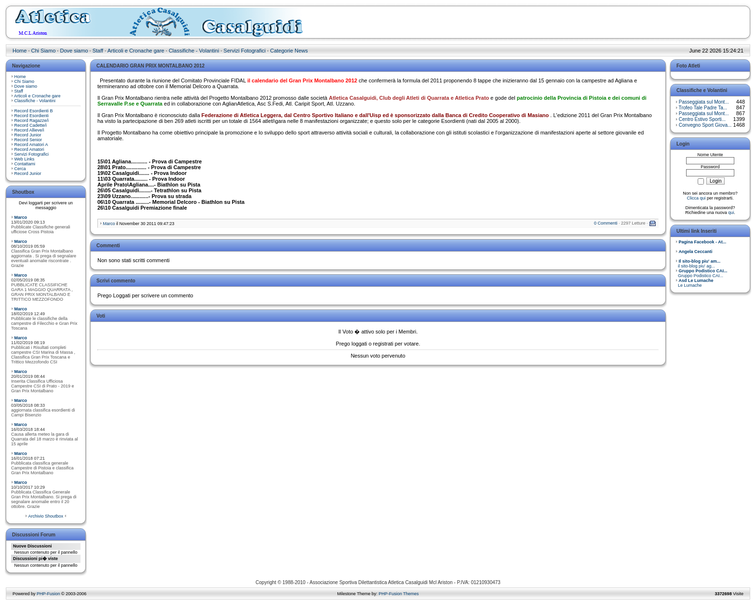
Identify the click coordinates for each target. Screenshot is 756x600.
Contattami (25, 163)
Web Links (24, 159)
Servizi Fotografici (245, 50)
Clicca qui (696, 198)
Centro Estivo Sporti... (702, 119)
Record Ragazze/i (31, 120)
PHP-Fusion (48, 593)
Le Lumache (694, 283)
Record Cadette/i (30, 125)
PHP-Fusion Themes (398, 593)
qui (731, 212)
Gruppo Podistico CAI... (701, 273)
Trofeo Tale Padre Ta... (703, 107)
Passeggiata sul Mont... (704, 102)
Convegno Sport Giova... (705, 125)
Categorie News (289, 50)
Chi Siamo (43, 50)
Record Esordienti (31, 115)
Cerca (20, 168)
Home (20, 50)
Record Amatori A (31, 144)
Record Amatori (29, 149)
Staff (98, 50)
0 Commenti (606, 223)
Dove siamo (74, 50)
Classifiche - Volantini (194, 50)
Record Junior (27, 135)
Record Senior (28, 139)
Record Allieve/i (29, 130)
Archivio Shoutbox (45, 516)
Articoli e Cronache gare (136, 50)
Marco (20, 217)
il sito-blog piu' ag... (697, 263)
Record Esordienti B (33, 110)
